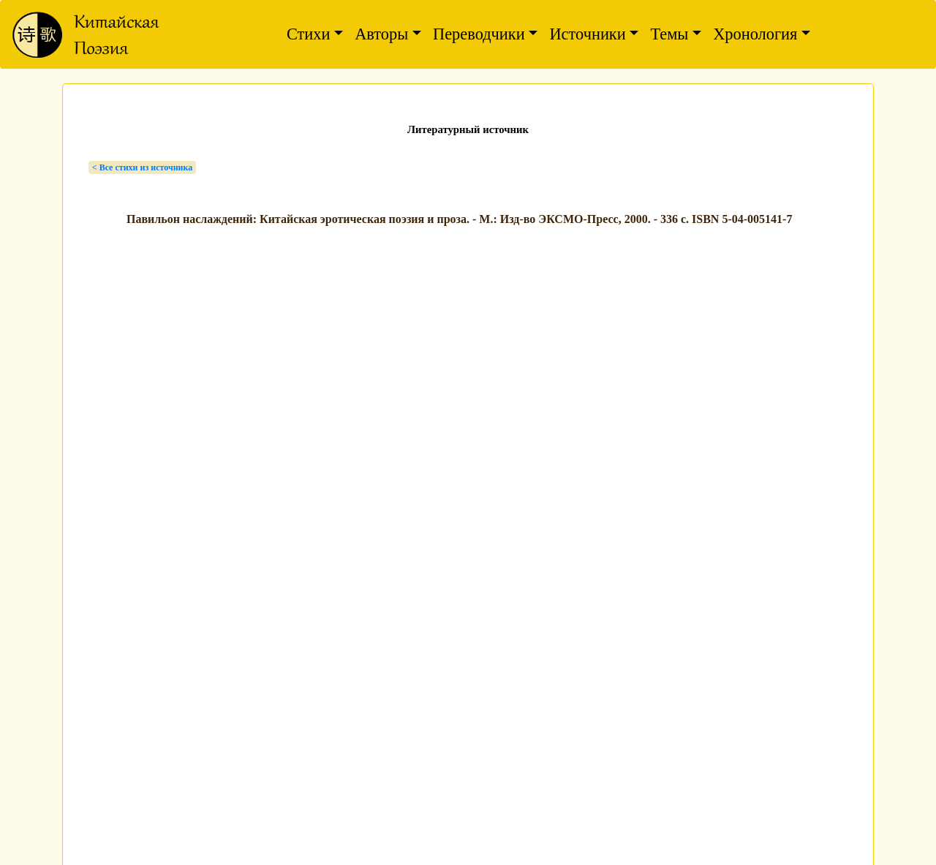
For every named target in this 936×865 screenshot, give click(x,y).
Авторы (381, 34)
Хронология (755, 34)
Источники (587, 34)
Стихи (309, 34)
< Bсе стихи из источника (142, 167)
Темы (669, 34)
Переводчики (479, 34)
